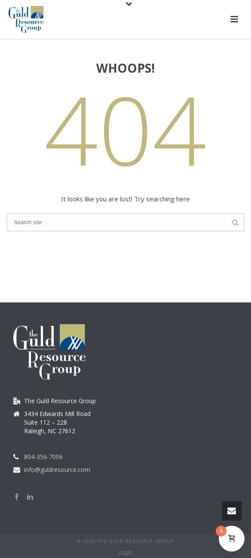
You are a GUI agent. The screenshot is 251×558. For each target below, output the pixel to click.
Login (125, 552)
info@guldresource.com (57, 470)
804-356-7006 (43, 457)
